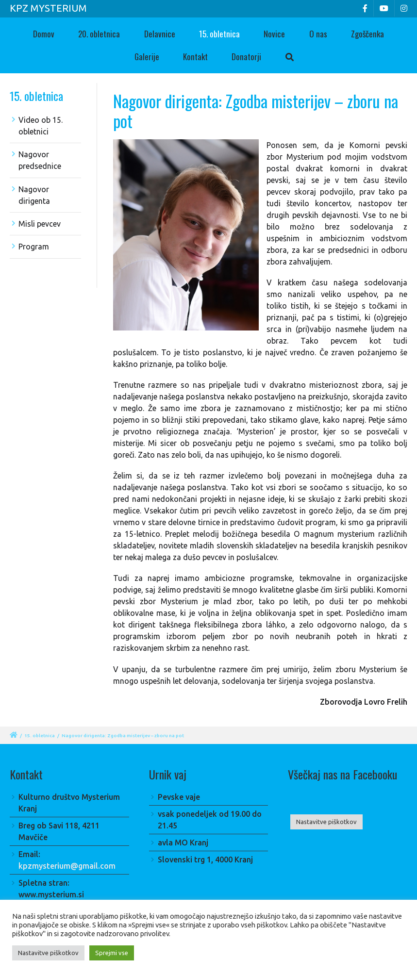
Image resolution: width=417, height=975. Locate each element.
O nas (318, 34)
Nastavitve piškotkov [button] (326, 821)
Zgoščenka (367, 34)
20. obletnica (99, 34)
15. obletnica (219, 34)
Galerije (146, 56)
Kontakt (195, 56)
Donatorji (246, 56)
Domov (43, 34)
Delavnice (159, 34)
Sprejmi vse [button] (111, 952)
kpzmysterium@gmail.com (67, 865)
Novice (274, 34)
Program (33, 246)
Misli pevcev (39, 223)
